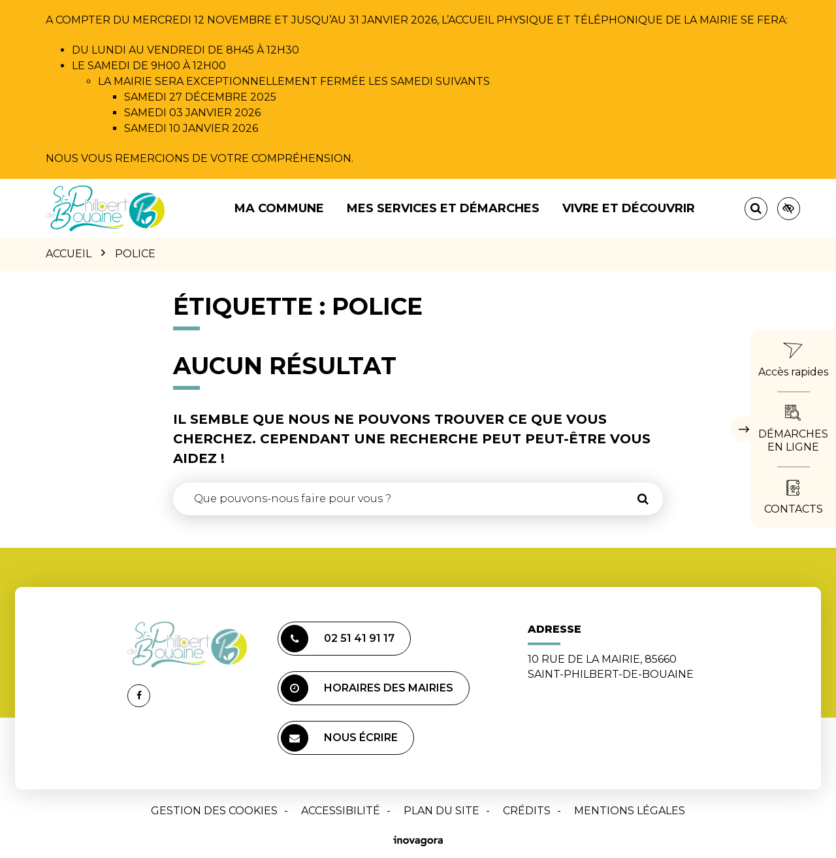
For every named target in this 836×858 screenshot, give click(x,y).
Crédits (527, 810)
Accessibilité (340, 810)
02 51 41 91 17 (337, 638)
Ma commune (279, 208)
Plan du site (441, 810)
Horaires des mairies (367, 688)
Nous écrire (339, 738)
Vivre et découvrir (628, 208)
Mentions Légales (629, 810)
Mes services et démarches (443, 208)
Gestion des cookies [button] (214, 810)
